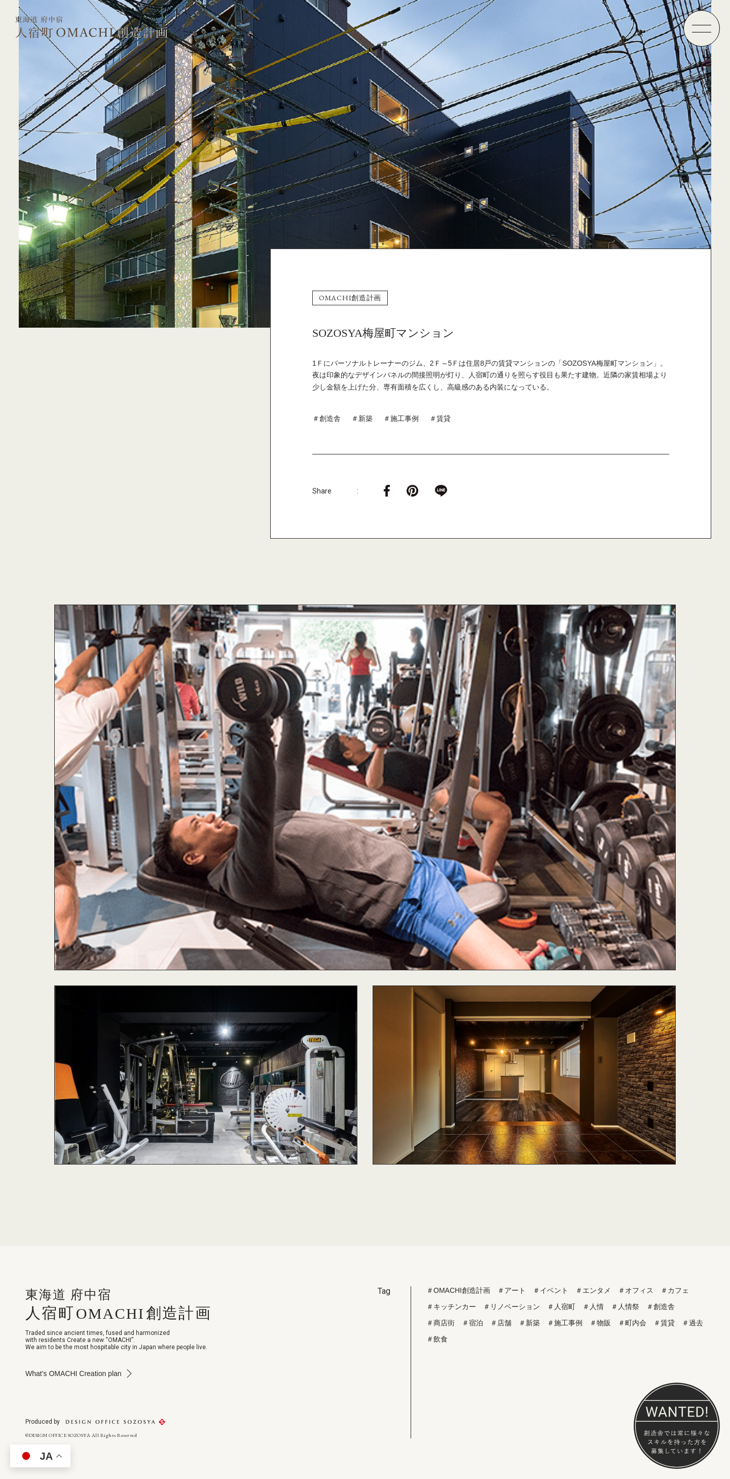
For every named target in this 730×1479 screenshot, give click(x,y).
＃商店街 (440, 1323)
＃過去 (692, 1323)
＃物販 (600, 1323)
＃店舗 (501, 1323)
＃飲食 (437, 1339)
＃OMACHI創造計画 (458, 1290)
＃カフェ (675, 1290)
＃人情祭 (625, 1306)
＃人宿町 (561, 1306)
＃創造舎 (326, 418)
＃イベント (550, 1290)
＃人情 (593, 1306)
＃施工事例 (401, 418)
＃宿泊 (472, 1323)
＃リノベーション (511, 1306)
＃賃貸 (440, 418)
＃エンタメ (593, 1290)
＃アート (511, 1290)
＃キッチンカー (451, 1306)
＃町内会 (632, 1323)
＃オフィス (635, 1290)
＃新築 (362, 418)
